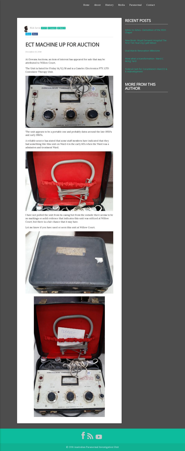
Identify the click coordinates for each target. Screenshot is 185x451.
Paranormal (135, 4)
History (109, 4)
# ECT (44, 28)
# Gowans (52, 28)
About (97, 4)
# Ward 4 (61, 28)
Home (86, 4)
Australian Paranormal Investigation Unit (96, 447)
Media (121, 4)
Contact (150, 4)
